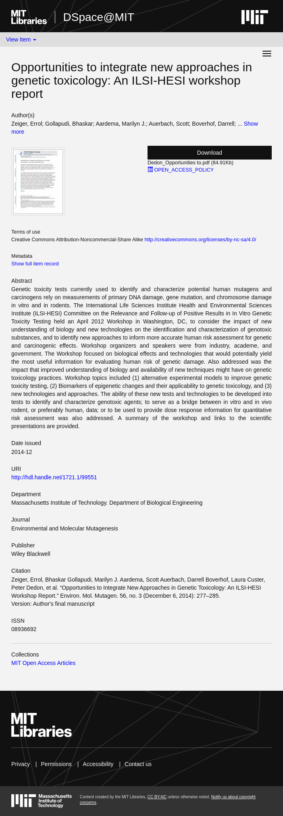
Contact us (138, 764)
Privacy (20, 764)
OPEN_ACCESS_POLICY (181, 170)
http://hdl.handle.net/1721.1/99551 (54, 477)
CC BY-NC (157, 797)
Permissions (56, 764)
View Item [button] (21, 39)
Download (209, 152)
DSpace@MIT (98, 17)
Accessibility (98, 764)
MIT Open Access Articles (43, 663)
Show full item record (35, 264)
